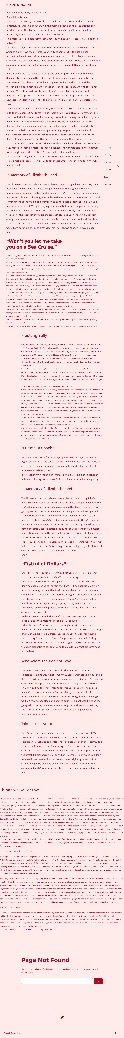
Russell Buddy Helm (19, 5)
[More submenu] (110, 184)
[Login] (117, 166)
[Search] (98, 981)
